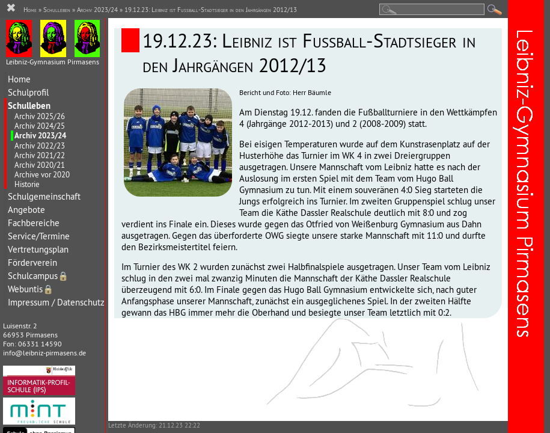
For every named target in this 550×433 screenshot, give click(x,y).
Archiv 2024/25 (39, 126)
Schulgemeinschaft (44, 196)
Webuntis (30, 289)
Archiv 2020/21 (39, 165)
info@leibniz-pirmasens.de (44, 352)
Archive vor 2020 (42, 174)
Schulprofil (28, 92)
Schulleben (29, 105)
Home (19, 79)
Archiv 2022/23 (39, 145)
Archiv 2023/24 (40, 136)
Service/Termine (39, 236)
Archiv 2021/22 (39, 155)
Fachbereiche (34, 223)
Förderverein (32, 262)
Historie (27, 184)
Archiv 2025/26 (39, 116)
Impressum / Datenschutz (56, 302)
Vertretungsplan (38, 249)
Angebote (26, 209)
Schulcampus (38, 275)
